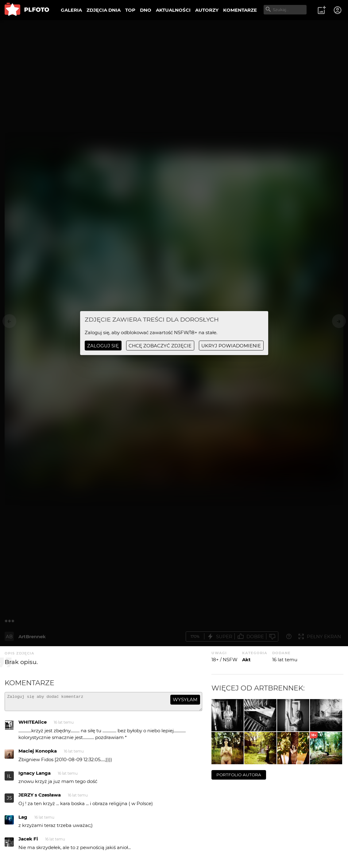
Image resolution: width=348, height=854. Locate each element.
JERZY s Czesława (39, 798)
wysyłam (185, 699)
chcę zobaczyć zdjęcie (160, 346)
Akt (246, 659)
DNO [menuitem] (145, 10)
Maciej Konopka (37, 754)
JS (9, 801)
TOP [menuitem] (130, 10)
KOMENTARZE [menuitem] (240, 10)
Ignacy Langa (34, 776)
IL (9, 779)
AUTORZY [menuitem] (206, 10)
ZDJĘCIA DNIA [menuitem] (104, 10)
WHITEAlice (32, 725)
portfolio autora (238, 774)
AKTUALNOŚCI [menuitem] (173, 10)
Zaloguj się (103, 346)
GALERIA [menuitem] (71, 10)
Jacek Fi (28, 841)
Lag (22, 820)
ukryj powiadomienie (231, 346)
